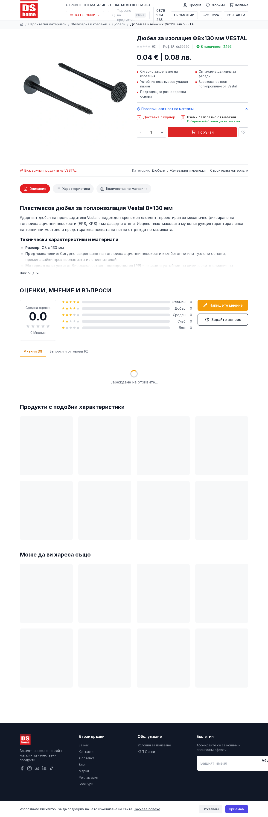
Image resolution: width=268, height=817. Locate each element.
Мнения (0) (32, 351)
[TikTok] (51, 768)
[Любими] (215, 5)
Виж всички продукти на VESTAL (48, 170)
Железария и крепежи (89, 24)
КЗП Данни (146, 752)
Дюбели (118, 24)
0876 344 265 (160, 15)
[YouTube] (37, 768)
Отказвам (210, 809)
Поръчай (202, 132)
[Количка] (238, 5)
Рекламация (88, 777)
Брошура (211, 15)
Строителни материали (47, 24)
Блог (82, 764)
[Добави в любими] (243, 132)
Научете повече (147, 809)
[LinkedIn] (44, 768)
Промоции (184, 15)
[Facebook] (22, 768)
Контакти (236, 15)
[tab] (35, 188)
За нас (84, 745)
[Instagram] (29, 768)
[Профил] (192, 5)
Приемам (237, 809)
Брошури (86, 784)
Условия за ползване (154, 745)
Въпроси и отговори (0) (69, 351)
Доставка (86, 758)
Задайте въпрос (223, 319)
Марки (84, 771)
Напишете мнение (223, 305)
